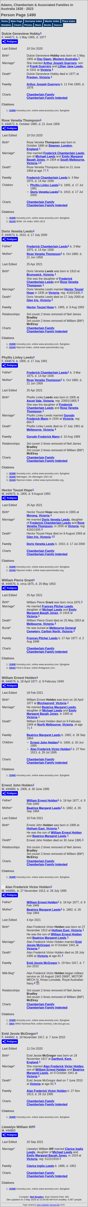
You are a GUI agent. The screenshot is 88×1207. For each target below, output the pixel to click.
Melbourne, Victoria (40, 429)
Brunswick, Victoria (40, 274)
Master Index (52, 21)
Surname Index (33, 21)
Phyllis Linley (44, 185)
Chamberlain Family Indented (47, 97)
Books (47, 25)
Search (58, 25)
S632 (12, 667)
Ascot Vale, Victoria (40, 400)
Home (4, 21)
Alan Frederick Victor (50, 749)
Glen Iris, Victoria (39, 300)
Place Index (68, 21)
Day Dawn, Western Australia (57, 59)
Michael (45, 156)
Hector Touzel (40, 307)
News (38, 25)
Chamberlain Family (40, 94)
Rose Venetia (44, 254)
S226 (12, 476)
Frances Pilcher (57, 606)
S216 (12, 221)
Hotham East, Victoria (42, 828)
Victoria (45, 69)
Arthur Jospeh (60, 63)
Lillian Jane (70, 66)
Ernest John (44, 742)
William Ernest (42, 800)
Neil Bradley (37, 1196)
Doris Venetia (44, 191)
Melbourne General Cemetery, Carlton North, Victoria (51, 629)
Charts (18, 25)
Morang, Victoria (38, 515)
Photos (28, 25)
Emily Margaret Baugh (51, 611)
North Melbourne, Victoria (55, 724)
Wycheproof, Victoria (51, 703)
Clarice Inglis (40, 1165)
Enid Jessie (42, 962)
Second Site (55, 1205)
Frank (40, 66)
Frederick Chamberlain (63, 153)
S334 (12, 347)
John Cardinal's (43, 1205)
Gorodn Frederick (43, 436)
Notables (6, 25)
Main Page (16, 21)
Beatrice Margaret (59, 707)
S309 (12, 110)
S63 (12, 1023)
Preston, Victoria (38, 77)
